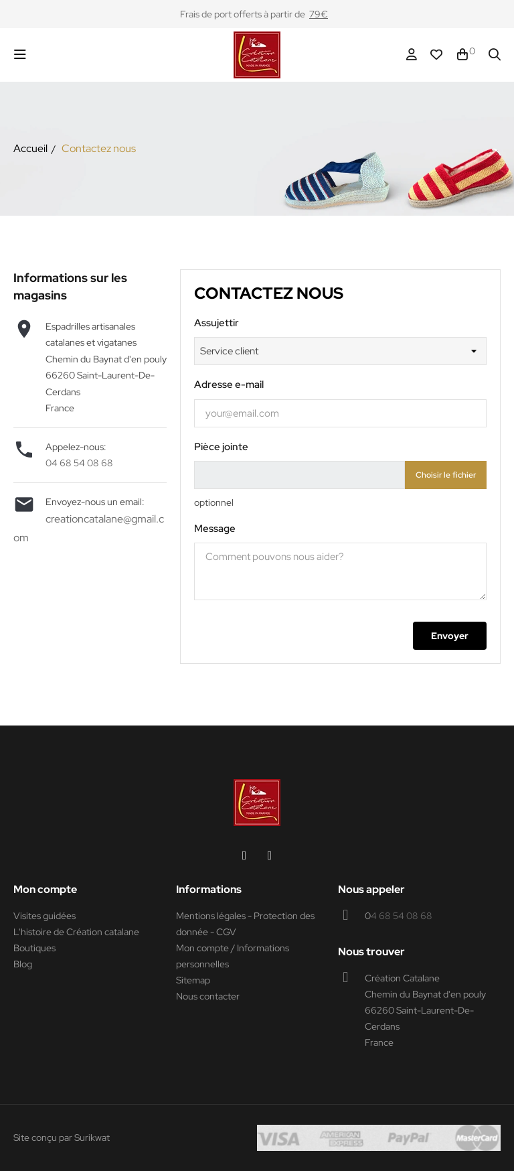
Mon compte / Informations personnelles (232, 956)
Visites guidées (44, 916)
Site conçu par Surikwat (61, 1137)
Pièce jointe (221, 447)
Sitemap (193, 980)
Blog (22, 964)
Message (215, 528)
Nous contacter (208, 996)
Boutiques (34, 948)
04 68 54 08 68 (79, 463)
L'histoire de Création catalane (76, 932)
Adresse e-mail (229, 384)
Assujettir (216, 323)
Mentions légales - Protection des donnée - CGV (245, 924)
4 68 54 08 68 (401, 916)
